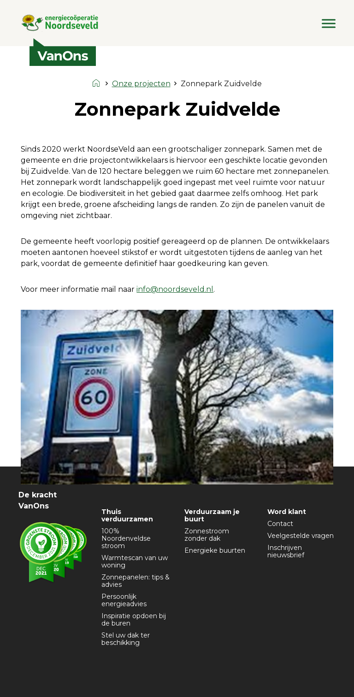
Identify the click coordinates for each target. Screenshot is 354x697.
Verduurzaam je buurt (212, 515)
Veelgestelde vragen (300, 536)
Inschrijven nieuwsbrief (285, 551)
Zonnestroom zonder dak (206, 535)
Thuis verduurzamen (127, 515)
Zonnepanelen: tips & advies (135, 581)
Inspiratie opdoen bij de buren (133, 619)
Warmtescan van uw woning (134, 561)
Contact (280, 524)
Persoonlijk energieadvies (124, 600)
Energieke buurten (214, 550)
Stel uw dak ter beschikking (125, 639)
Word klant (286, 512)
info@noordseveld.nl (174, 289)
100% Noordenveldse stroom (126, 538)
